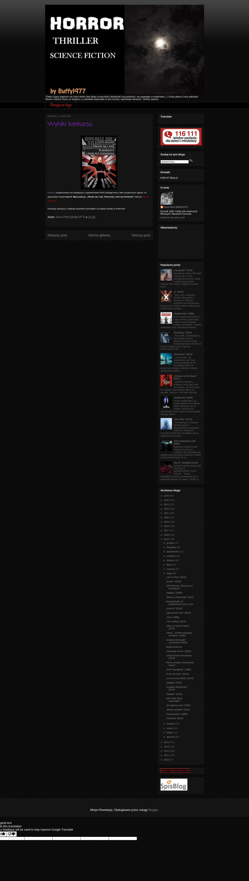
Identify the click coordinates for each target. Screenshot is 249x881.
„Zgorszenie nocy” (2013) (178, 613)
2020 (166, 517)
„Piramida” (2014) (174, 718)
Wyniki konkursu (174, 647)
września (171, 556)
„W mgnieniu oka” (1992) (178, 705)
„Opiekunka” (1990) (183, 397)
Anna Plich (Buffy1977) (176, 207)
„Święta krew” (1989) (184, 313)
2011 (166, 755)
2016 (166, 535)
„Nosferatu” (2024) (183, 332)
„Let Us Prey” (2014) (176, 577)
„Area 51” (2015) (174, 608)
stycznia (171, 737)
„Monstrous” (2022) (183, 354)
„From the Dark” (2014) (177, 674)
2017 (166, 530)
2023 (166, 504)
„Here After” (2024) (183, 419)
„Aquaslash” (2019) (183, 270)
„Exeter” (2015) (173, 581)
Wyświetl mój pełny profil (173, 217)
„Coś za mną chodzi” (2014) (179, 678)
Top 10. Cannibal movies (186, 462)
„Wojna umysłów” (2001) (178, 709)
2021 (166, 513)
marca (170, 728)
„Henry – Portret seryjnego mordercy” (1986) (179, 634)
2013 (166, 746)
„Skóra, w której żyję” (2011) (180, 597)
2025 (166, 495)
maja (169, 573)
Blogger (153, 810)
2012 (166, 751)
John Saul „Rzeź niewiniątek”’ (174, 699)
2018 (166, 526)
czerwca (171, 569)
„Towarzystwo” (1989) (176, 714)
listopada (171, 547)
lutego (170, 732)
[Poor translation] (12, 834)
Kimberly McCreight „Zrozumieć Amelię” (177, 641)
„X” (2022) (179, 292)
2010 (166, 759)
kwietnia (171, 723)
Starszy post (140, 235)
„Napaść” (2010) (174, 694)
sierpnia (171, 560)
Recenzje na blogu (60, 105)
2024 (166, 500)
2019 (166, 522)
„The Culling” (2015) (176, 621)
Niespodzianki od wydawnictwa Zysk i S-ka (179, 602)
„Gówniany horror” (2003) (178, 651)
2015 (166, 539)
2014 (166, 742)
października (173, 551)
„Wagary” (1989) (174, 592)
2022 (166, 509)
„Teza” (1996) (172, 617)
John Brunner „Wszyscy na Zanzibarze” (179, 587)
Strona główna (99, 235)
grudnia (171, 543)
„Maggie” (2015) (174, 682)
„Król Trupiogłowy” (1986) (178, 669)
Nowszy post (57, 235)
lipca (169, 564)
